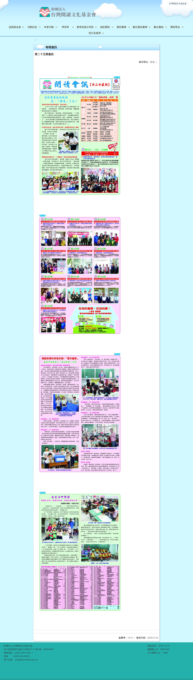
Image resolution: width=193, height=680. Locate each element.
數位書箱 (158, 27)
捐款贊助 (105, 27)
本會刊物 (49, 27)
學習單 (65, 27)
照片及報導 (95, 33)
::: (35, 39)
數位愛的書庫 (140, 27)
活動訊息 (32, 27)
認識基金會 (15, 27)
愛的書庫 (121, 27)
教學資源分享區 (85, 27)
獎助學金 (175, 27)
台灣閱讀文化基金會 (178, 3)
